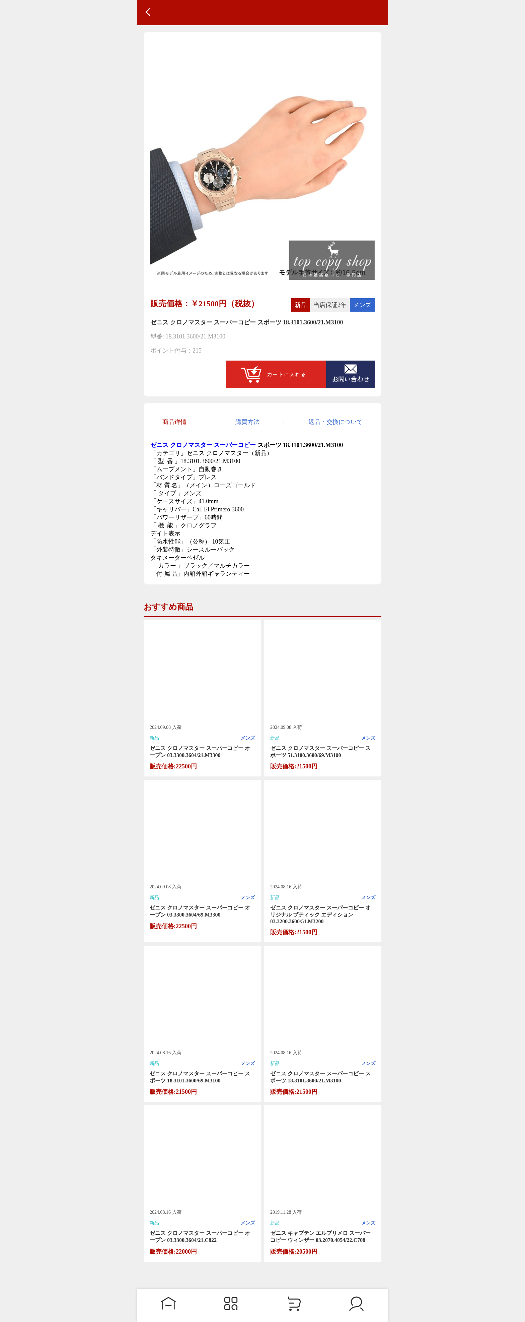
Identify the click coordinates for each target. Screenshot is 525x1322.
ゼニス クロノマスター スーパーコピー (203, 445)
